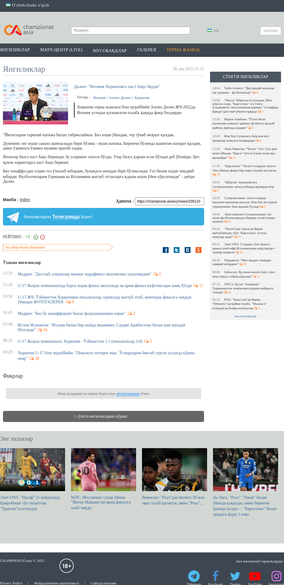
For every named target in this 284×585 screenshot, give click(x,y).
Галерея (146, 49)
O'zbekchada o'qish (27, 5)
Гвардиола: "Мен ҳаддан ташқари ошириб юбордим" (241, 262)
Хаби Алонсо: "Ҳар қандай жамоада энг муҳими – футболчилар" (243, 90)
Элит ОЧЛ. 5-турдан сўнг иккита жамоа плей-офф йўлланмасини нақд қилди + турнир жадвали (244, 248)
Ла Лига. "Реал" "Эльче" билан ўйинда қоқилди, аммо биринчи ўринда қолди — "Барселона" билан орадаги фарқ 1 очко (245, 482)
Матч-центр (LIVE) (61, 49)
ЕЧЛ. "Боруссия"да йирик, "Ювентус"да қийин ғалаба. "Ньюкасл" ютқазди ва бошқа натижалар (239, 304)
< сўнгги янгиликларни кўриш (100, 416)
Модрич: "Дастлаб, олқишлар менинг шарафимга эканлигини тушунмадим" (84, 274)
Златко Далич (120, 98)
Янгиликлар (15, 49)
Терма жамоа (183, 49)
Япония (99, 98)
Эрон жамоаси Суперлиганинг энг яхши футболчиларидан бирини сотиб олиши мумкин (243, 217)
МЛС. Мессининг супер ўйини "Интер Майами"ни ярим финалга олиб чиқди (103, 479)
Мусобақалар (110, 50)
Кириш (271, 30)
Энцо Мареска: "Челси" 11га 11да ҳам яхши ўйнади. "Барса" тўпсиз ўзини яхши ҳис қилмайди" (244, 153)
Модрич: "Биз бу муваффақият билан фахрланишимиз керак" (72, 313)
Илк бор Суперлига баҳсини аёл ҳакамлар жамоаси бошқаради (240, 138)
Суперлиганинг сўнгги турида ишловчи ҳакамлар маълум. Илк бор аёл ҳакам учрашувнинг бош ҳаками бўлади (244, 202)
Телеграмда (66, 216)
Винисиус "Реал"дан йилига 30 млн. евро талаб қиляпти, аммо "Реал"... (174, 476)
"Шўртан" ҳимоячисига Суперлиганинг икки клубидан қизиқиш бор (243, 186)
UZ (213, 30)
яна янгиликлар (245, 316)
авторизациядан (128, 394)
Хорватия (141, 98)
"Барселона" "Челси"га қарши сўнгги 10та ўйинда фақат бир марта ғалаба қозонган (244, 170)
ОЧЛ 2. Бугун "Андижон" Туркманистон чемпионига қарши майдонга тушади (242, 288)
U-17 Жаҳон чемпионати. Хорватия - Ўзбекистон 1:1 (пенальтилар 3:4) (80, 341)
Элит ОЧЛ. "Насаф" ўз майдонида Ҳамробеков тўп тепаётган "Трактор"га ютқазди (32, 479)
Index (25, 199)
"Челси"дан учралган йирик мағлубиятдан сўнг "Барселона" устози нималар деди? (239, 232)
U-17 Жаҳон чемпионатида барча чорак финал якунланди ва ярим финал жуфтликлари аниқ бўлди (105, 285)
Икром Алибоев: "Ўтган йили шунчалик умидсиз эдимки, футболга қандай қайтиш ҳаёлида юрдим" (243, 123)
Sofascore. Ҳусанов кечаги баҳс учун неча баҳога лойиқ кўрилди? (243, 274)
